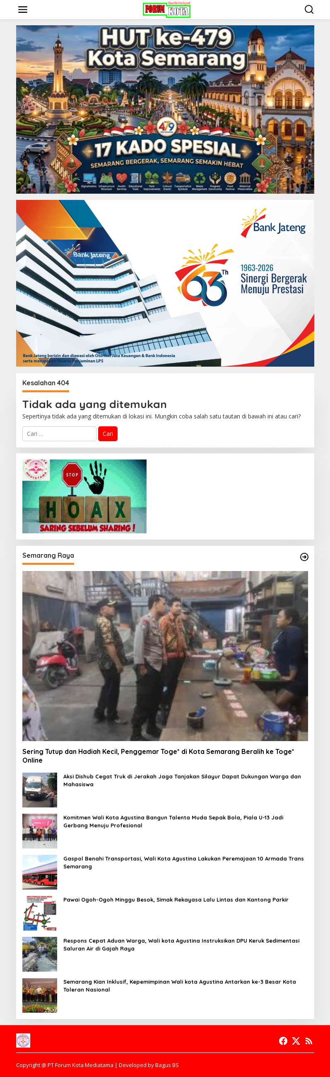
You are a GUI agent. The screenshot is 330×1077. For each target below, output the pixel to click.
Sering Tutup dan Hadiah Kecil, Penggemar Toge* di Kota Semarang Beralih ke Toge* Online (158, 755)
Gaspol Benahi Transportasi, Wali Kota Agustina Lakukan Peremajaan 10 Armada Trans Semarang (183, 862)
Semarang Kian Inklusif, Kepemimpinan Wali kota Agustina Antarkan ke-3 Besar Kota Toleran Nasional (179, 985)
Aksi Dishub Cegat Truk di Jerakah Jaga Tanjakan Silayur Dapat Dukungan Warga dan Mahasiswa (182, 780)
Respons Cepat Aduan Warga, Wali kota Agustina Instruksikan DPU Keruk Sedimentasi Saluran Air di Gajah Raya (181, 944)
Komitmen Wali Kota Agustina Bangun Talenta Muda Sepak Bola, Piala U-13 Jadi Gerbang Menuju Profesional (173, 821)
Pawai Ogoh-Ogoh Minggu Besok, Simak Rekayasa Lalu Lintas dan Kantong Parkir (176, 899)
